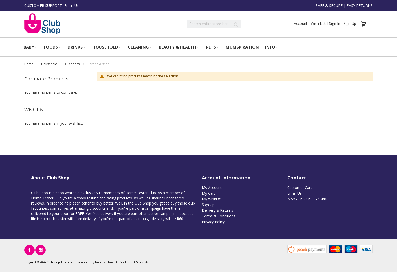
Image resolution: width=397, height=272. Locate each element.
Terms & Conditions (218, 216)
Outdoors (72, 64)
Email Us (71, 5)
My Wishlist (211, 199)
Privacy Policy (213, 221)
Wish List (318, 23)
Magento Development (121, 262)
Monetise (100, 262)
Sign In (334, 23)
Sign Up (350, 23)
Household (49, 64)
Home (29, 64)
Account (300, 23)
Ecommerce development (76, 262)
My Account (212, 187)
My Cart (208, 193)
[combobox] (214, 24)
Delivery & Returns (217, 210)
